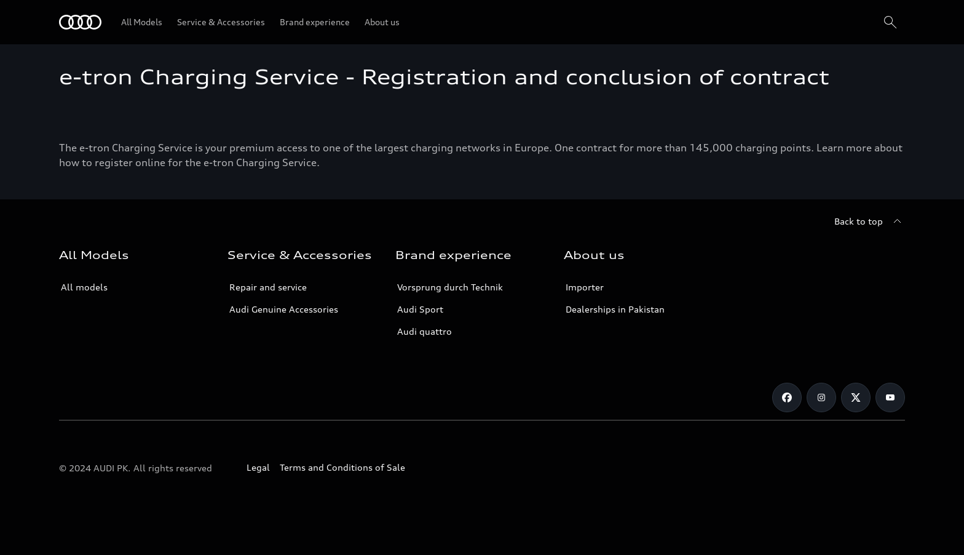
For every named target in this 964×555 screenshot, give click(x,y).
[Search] (890, 22)
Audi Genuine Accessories (283, 309)
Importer (585, 287)
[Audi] (80, 22)
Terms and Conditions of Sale (342, 467)
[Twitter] (856, 397)
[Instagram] (821, 397)
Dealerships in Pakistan (615, 309)
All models (84, 287)
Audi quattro (424, 331)
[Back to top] (869, 221)
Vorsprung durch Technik (450, 287)
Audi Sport (420, 309)
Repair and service (268, 287)
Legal (258, 467)
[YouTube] (890, 397)
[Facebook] (787, 397)
